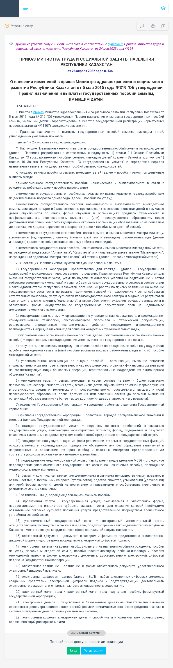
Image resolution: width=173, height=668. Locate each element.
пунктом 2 (115, 44)
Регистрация (93, 650)
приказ (38, 112)
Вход (73, 650)
